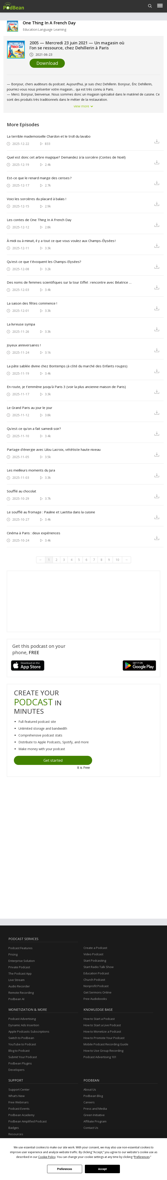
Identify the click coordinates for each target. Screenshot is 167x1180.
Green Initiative (94, 1115)
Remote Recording (21, 993)
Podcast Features (20, 948)
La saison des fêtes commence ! (32, 303)
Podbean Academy (21, 1115)
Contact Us (91, 1128)
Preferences (64, 1169)
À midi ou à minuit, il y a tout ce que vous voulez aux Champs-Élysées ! (61, 241)
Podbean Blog (93, 1096)
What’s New (16, 1096)
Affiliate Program (95, 1121)
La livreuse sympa (21, 324)
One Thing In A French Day (49, 22)
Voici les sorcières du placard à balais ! (36, 199)
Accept (102, 1169)
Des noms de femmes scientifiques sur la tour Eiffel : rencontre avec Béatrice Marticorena (69, 282)
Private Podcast (19, 967)
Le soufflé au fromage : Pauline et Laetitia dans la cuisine (51, 512)
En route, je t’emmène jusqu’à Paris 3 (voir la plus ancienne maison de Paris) (66, 387)
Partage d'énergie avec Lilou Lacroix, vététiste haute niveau (54, 449)
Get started (53, 760)
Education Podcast (96, 973)
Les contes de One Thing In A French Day (39, 220)
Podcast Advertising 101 (100, 1057)
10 (117, 559)
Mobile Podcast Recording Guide (106, 1044)
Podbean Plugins (20, 1063)
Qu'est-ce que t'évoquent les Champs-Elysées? (44, 262)
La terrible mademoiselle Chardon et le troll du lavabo (49, 136)
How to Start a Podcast (99, 1019)
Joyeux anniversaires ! (24, 345)
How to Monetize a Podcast (102, 1031)
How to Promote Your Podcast (104, 1038)
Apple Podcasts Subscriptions (28, 1031)
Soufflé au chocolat (21, 491)
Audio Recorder (19, 986)
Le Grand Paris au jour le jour (29, 408)
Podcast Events (19, 1109)
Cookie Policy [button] (47, 1157)
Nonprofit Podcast (96, 986)
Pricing (13, 954)
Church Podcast (94, 980)
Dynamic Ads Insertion (23, 1025)
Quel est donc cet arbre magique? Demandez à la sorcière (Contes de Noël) (66, 157)
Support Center (19, 1089)
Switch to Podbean (21, 1038)
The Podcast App (20, 973)
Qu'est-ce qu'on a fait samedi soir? (34, 428)
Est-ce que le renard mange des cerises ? (39, 178)
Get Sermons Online (97, 992)
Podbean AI (16, 999)
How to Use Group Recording (103, 1051)
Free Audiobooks (95, 999)
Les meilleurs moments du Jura (31, 470)
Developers (16, 1070)
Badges (13, 1128)
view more (83, 106)
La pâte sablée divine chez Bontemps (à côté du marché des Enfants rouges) (67, 366)
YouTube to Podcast (22, 1044)
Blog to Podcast (19, 1051)
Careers (89, 1102)
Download (47, 63)
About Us (90, 1089)
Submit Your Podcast (22, 1057)
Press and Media (95, 1109)
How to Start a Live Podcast (102, 1025)
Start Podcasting (95, 960)
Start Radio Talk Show (99, 967)
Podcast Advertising (22, 1019)
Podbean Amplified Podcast (27, 1121)
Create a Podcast (95, 948)
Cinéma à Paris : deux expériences (33, 533)
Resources (15, 1134)
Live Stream (16, 980)
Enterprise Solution (21, 961)
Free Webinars (18, 1102)
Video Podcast (93, 954)
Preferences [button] (141, 1157)
